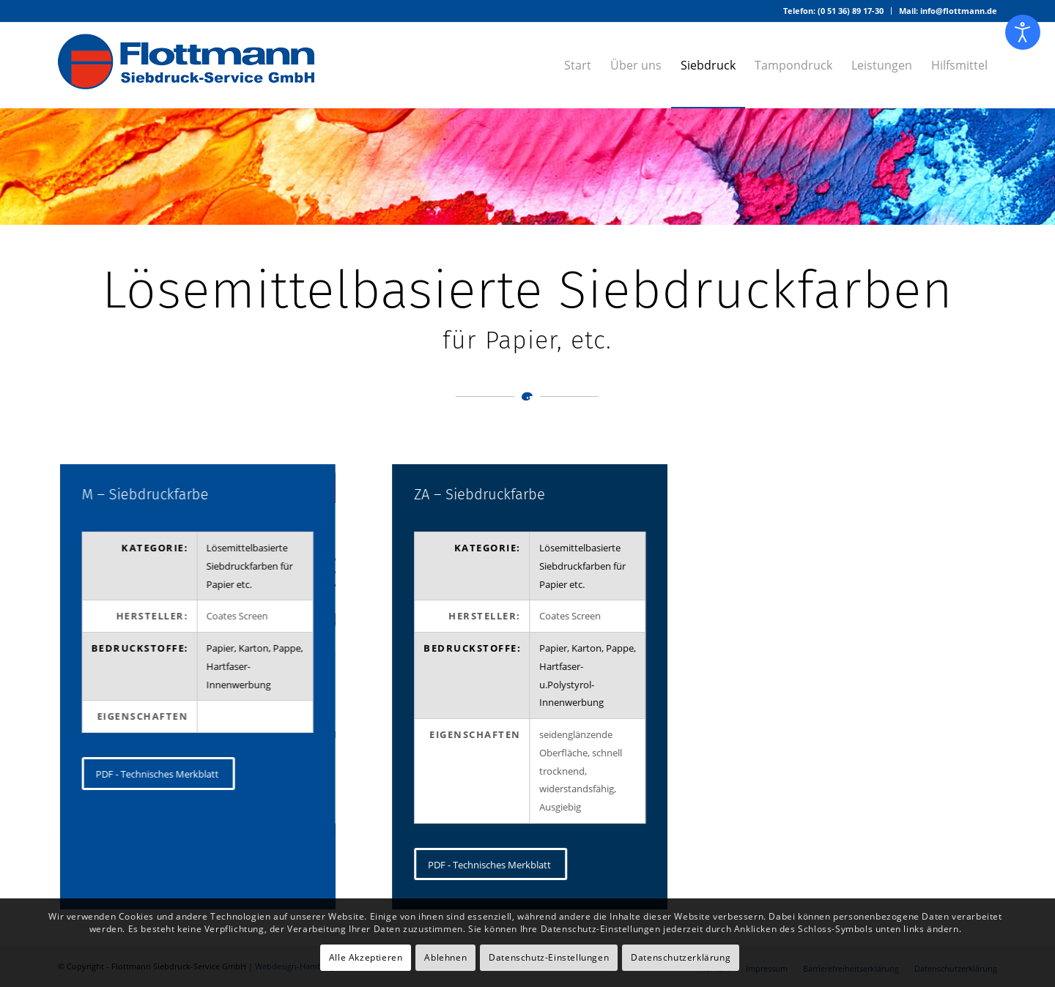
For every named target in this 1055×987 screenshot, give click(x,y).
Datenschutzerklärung (680, 957)
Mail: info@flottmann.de (948, 10)
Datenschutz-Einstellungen (549, 957)
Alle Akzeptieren (366, 957)
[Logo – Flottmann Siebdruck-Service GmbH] (186, 65)
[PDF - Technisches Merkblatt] (157, 773)
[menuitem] (834, 11)
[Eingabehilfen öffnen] (1022, 32)
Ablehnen (445, 957)
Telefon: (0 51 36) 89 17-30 (833, 10)
